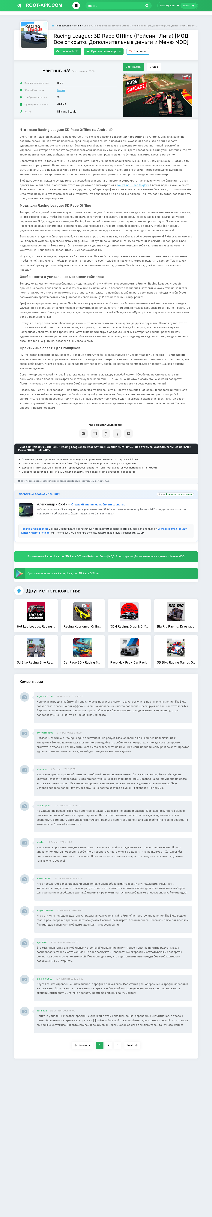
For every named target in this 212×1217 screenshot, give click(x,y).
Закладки (138, 51)
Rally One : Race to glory (133, 185)
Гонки (61, 90)
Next (132, 1045)
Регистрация (169, 5)
